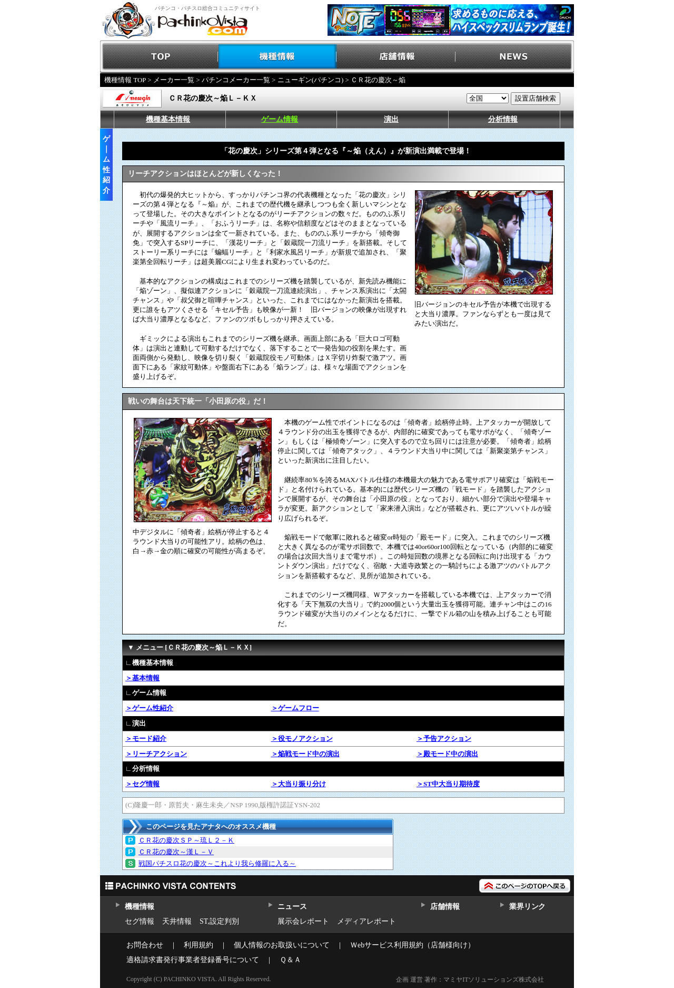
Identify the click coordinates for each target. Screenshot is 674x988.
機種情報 (278, 56)
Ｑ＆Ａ (290, 960)
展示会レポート (303, 921)
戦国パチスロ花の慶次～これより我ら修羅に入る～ (217, 863)
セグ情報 (139, 921)
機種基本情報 (168, 119)
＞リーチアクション (156, 754)
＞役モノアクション (302, 738)
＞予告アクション (444, 738)
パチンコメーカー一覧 (236, 80)
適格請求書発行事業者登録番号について (192, 960)
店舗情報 (396, 56)
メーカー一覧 (173, 80)
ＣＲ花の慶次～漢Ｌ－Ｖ (176, 852)
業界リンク (527, 907)
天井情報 (177, 921)
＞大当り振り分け (298, 784)
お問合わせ (144, 945)
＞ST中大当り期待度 (448, 784)
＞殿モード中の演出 (447, 754)
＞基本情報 (142, 678)
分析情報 (503, 119)
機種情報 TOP (125, 80)
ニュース (291, 907)
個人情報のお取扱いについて (282, 945)
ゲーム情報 (279, 119)
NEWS (514, 56)
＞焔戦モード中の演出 (305, 754)
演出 (391, 119)
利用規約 (198, 945)
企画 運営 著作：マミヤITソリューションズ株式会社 (470, 979)
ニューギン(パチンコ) (310, 80)
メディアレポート (366, 921)
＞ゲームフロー (295, 708)
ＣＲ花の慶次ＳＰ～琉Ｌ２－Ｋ (186, 840)
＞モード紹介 (145, 738)
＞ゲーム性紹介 (149, 708)
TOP (159, 56)
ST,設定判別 (219, 921)
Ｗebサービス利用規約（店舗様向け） (412, 945)
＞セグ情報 (142, 784)
